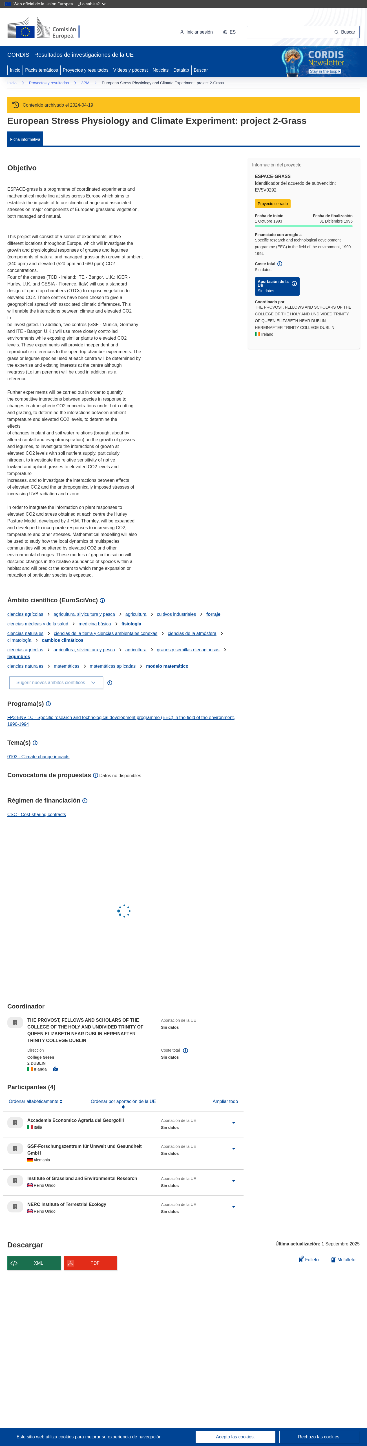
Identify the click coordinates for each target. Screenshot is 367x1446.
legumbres (18, 656)
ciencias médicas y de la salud (37, 623)
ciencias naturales (25, 633)
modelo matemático (167, 666)
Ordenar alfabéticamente (34, 1101)
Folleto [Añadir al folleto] (309, 1259)
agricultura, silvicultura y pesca (84, 614)
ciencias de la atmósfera (192, 633)
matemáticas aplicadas (113, 666)
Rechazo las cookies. (319, 1436)
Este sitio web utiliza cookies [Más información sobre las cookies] (46, 1436)
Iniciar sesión (196, 32)
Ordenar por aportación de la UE (123, 1101)
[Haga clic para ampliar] (233, 1122)
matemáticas (66, 666)
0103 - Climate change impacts (38, 756)
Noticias (160, 70)
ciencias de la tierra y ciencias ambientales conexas (105, 633)
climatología (19, 640)
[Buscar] (345, 32)
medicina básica (95, 623)
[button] (229, 32)
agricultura (136, 614)
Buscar (201, 70)
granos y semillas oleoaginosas (188, 649)
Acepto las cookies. (235, 1436)
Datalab (181, 70)
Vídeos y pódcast (130, 70)
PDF (95, 1263)
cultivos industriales (176, 614)
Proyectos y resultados (86, 70)
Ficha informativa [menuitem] (25, 139)
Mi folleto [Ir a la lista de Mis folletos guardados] (343, 1259)
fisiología (131, 623)
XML (38, 1263)
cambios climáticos (62, 640)
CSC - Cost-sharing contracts (36, 814)
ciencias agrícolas (25, 614)
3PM (85, 83)
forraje (213, 614)
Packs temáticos (41, 70)
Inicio (15, 70)
